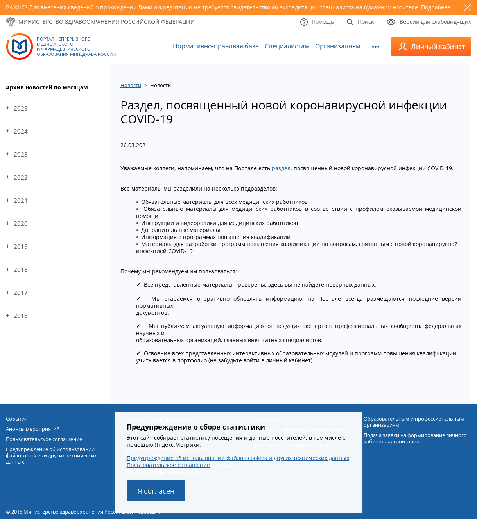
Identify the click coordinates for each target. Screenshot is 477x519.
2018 (21, 269)
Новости (130, 85)
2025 (21, 108)
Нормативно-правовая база (216, 46)
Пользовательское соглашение (168, 465)
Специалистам (287, 46)
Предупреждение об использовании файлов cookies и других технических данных (238, 458)
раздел (281, 168)
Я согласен (156, 491)
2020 (21, 223)
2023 (21, 154)
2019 (21, 246)
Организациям (337, 46)
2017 (21, 292)
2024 (21, 131)
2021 (21, 200)
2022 (21, 177)
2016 (21, 315)
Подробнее (436, 7)
